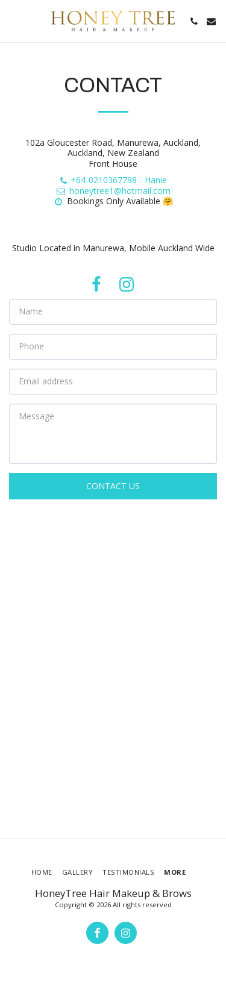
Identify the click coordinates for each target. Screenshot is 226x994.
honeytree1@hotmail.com (113, 190)
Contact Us (113, 486)
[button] (13, 20)
